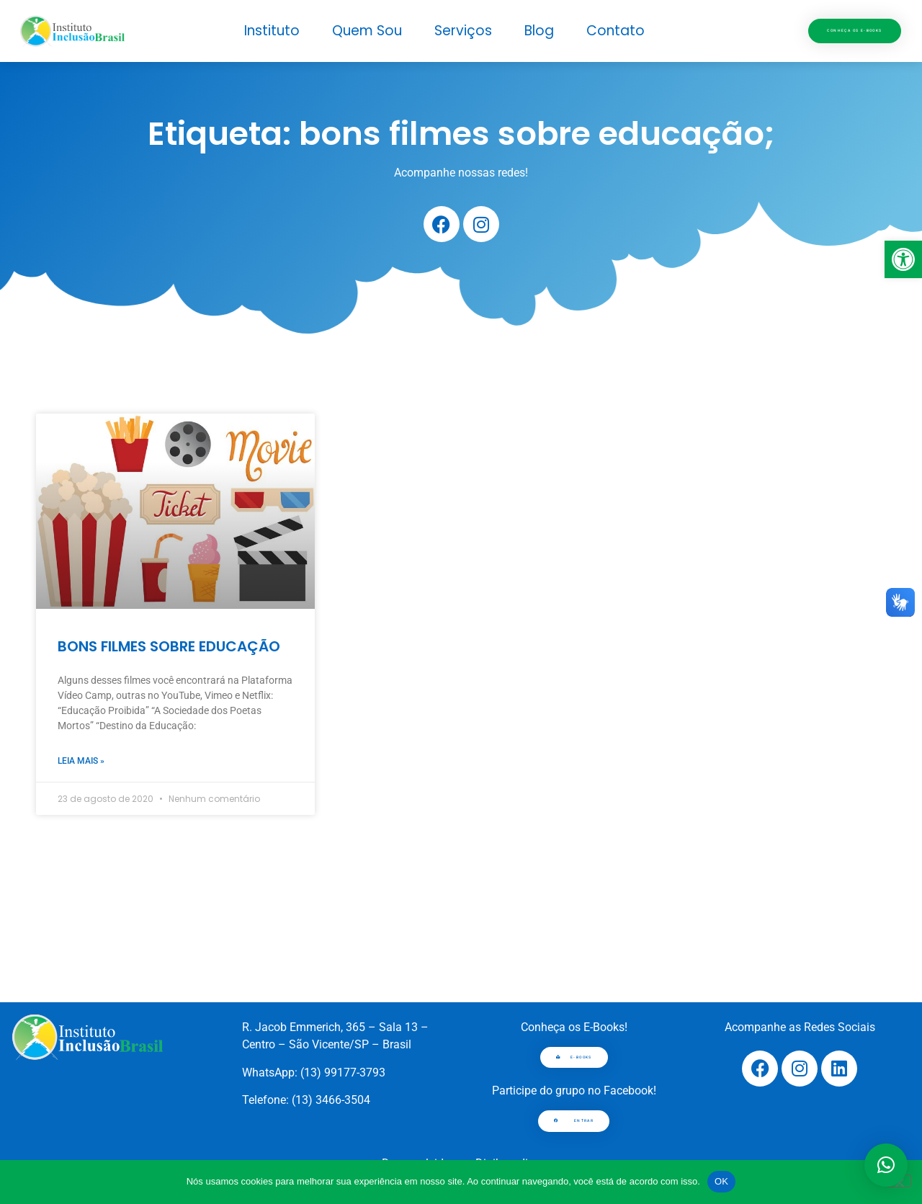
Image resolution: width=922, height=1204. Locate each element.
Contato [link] (615, 30)
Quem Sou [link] (367, 30)
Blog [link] (539, 30)
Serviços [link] (463, 30)
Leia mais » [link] (81, 761)
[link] (903, 259)
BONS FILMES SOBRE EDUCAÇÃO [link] (169, 646)
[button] (886, 1165)
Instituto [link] (272, 30)
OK (721, 1181)
